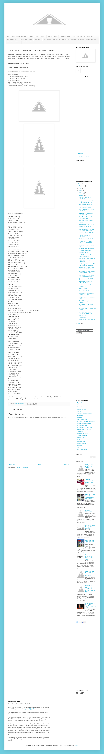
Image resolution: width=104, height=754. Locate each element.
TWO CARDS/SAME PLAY (13, 42)
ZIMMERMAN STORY (65, 36)
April (80, 188)
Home (39, 464)
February (81, 193)
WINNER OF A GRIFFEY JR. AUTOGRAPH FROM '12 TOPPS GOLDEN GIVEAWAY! (90, 589)
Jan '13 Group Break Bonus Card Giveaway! (86, 255)
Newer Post (12, 464)
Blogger (76, 745)
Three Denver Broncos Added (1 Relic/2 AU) (86, 217)
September (82, 186)
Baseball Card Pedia (82, 433)
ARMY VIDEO (47, 39)
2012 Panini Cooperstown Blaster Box (85, 316)
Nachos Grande (81, 443)
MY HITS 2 (65, 39)
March (81, 190)
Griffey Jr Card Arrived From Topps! (89, 466)
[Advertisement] (84, 117)
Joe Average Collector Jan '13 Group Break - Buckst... (86, 275)
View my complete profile (82, 156)
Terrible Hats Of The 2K (85, 226)
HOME (8, 36)
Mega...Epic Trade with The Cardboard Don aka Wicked (90, 496)
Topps (79, 447)
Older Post (66, 464)
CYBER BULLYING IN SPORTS (36, 36)
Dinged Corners (81, 441)
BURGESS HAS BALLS (77, 39)
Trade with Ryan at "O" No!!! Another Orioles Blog (86, 249)
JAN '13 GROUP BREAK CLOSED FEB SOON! (85, 312)
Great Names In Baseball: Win (87, 224)
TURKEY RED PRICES (26, 39)
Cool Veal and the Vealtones (84, 413)
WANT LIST (38, 39)
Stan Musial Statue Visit (85, 207)
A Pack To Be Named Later (84, 429)
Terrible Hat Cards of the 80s (86, 233)
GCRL (79, 411)
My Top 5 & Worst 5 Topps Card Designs (90, 527)
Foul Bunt (79, 417)
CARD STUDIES (77, 36)
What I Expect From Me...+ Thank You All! (86, 285)
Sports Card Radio (82, 435)
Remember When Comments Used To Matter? (86, 294)
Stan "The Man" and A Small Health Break (86, 210)
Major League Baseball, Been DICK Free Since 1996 (89, 557)
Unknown (80, 153)
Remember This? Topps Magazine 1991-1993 (89, 541)
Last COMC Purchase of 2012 (87, 319)
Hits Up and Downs (29, 42)
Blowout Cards (81, 437)
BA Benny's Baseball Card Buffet (86, 421)
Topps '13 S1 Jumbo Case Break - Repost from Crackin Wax (90, 482)
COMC (79, 439)
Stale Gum (80, 431)
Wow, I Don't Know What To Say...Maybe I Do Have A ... (87, 201)
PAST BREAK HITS (12, 39)
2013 (79, 184)
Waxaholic (80, 445)
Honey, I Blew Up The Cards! (86, 291)
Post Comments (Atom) (22, 467)
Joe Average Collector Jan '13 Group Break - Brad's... (86, 268)
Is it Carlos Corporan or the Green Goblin (86, 213)
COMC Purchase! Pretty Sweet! (87, 239)
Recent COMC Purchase (85, 205)
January (81, 195)
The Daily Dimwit (81, 407)
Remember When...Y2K (88, 511)
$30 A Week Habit (82, 419)
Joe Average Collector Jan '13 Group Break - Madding (86, 264)
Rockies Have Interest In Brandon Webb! (85, 281)
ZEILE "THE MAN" (91, 39)
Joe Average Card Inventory (84, 423)
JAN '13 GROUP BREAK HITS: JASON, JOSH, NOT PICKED (87, 260)
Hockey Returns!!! (83, 288)
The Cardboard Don (82, 405)
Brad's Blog (80, 415)
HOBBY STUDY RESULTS (19, 36)
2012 (79, 323)
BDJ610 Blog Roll (82, 425)
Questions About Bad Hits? (86, 279)
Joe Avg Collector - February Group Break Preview (86, 229)
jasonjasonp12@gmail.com (29, 709)
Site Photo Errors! (83, 252)
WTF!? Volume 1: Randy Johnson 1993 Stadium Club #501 (90, 606)
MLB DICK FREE (88, 36)
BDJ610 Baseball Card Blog (84, 427)
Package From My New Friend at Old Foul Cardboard (87, 242)
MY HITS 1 (56, 39)
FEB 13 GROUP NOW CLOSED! (85, 198)
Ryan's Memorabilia (82, 403)
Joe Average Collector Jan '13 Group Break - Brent (86, 272)
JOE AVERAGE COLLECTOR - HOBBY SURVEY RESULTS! (90, 573)
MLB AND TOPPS (52, 36)
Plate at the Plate (81, 409)
